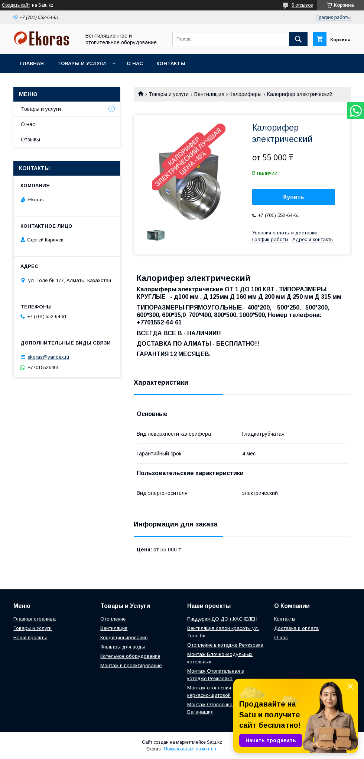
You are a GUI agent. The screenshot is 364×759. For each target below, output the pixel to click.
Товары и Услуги (32, 628)
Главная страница (34, 619)
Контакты (170, 63)
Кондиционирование (123, 637)
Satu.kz (214, 742)
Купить (293, 197)
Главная (32, 63)
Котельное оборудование (130, 656)
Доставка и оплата (296, 628)
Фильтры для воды (122, 647)
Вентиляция (209, 94)
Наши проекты (30, 637)
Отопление (113, 619)
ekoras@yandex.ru (48, 357)
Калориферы (245, 94)
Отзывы (30, 139)
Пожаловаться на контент (191, 749)
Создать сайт (16, 5)
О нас (135, 63)
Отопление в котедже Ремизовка (225, 645)
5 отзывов (302, 5)
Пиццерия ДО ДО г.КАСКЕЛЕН (222, 619)
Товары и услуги (81, 63)
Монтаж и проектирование (131, 665)
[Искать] (298, 39)
